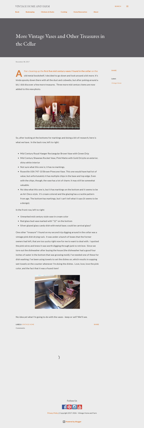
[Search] (118, 6)
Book (17, 12)
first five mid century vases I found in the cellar (67, 71)
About (96, 12)
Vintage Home (116, 83)
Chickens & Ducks (47, 12)
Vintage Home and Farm (32, 6)
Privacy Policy (52, 413)
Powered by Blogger (72, 422)
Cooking (64, 12)
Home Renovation (80, 12)
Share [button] (114, 70)
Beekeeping (30, 12)
